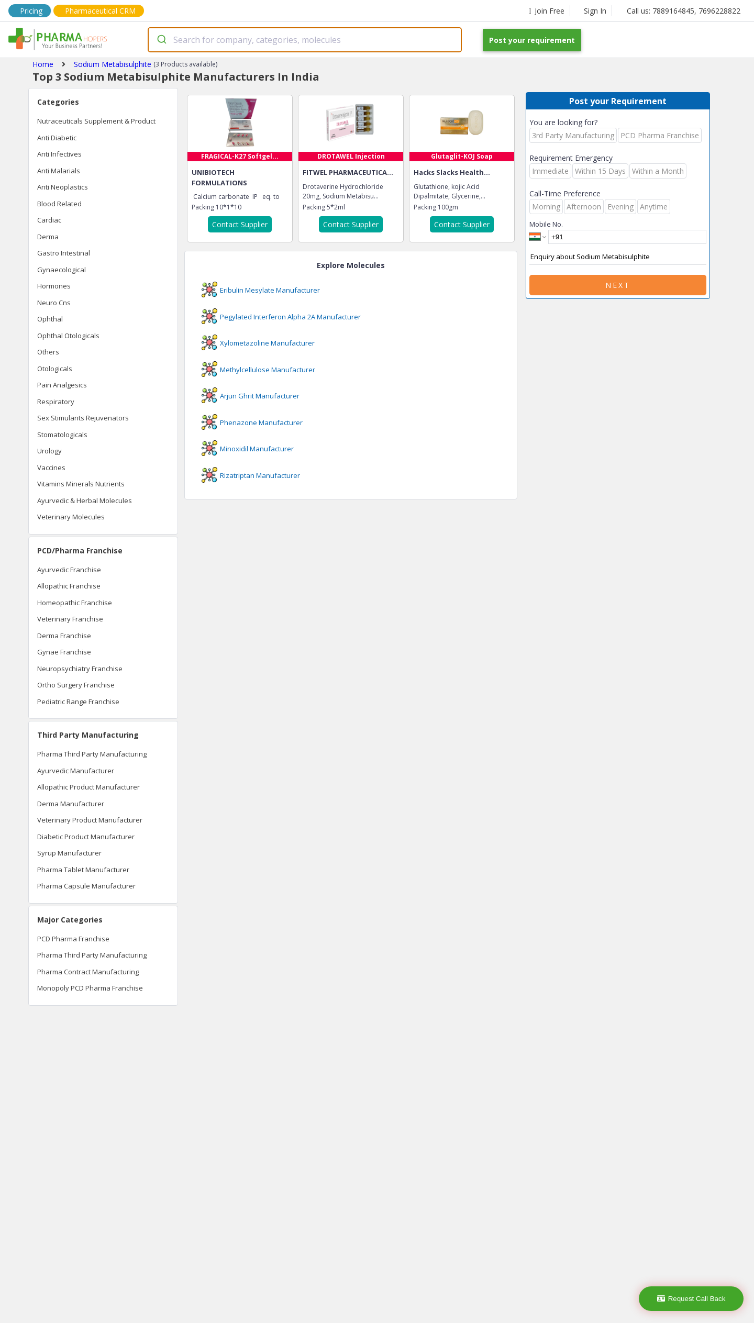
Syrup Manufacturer (69, 853)
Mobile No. (546, 224)
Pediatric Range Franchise (78, 701)
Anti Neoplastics (62, 187)
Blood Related (59, 203)
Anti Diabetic (56, 137)
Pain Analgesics (62, 385)
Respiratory (55, 401)
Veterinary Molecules (71, 516)
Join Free (546, 10)
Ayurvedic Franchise (69, 569)
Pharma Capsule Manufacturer (86, 886)
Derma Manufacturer (70, 803)
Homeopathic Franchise (74, 602)
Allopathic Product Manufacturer (88, 787)
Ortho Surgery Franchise (76, 685)
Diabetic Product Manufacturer (86, 836)
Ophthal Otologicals (68, 335)
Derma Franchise (64, 635)
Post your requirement (532, 40)
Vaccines (51, 467)
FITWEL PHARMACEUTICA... (348, 172)
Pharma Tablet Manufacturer (83, 869)
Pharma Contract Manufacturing (88, 971)
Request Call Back (691, 1299)
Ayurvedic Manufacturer (75, 770)
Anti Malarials (58, 170)
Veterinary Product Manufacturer (89, 820)
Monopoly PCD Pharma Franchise (90, 988)
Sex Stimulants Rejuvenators (83, 418)
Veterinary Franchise (70, 619)
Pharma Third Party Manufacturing (92, 754)
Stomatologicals (62, 434)
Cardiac (49, 220)
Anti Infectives (59, 154)
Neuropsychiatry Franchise (80, 668)
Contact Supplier (240, 224)
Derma (48, 236)
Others (48, 352)
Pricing (31, 11)
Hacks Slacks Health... (452, 172)
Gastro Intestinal (63, 253)
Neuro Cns (54, 302)
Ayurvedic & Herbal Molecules (84, 500)
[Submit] (161, 39)
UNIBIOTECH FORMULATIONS (219, 177)
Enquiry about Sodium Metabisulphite (617, 257)
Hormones (54, 286)
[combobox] (305, 39)
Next (617, 285)
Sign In (595, 11)
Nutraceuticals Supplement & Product (96, 121)
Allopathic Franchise (69, 586)
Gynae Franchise (64, 652)
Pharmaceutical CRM (100, 11)
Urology (49, 450)
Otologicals (54, 368)
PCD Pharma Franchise (73, 938)
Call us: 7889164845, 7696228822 (683, 11)
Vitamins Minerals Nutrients (81, 483)
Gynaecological (61, 269)
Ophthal (50, 319)
